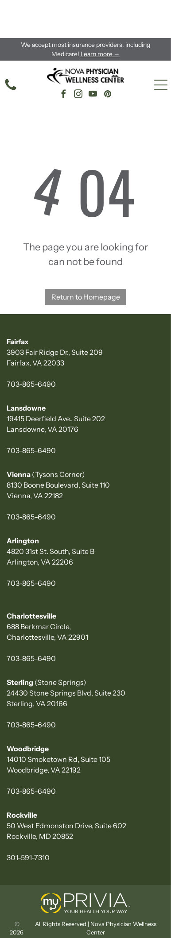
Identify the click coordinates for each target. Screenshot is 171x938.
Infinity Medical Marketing (44, 917)
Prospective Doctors (134, 926)
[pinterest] (107, 57)
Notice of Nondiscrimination (122, 917)
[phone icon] (11, 51)
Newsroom (86, 926)
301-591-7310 (28, 819)
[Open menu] (160, 47)
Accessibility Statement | (44, 908)
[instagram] (78, 57)
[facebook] (64, 57)
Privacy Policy (98, 908)
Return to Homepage (85, 258)
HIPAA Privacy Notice (37, 926)
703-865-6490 (31, 346)
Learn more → (100, 16)
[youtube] (93, 57)
